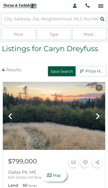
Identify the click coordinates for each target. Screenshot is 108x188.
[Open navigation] (100, 6)
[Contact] (73, 162)
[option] (54, 116)
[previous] (10, 116)
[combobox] (4, 19)
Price (18, 34)
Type (54, 34)
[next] (98, 116)
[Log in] (74, 6)
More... (90, 34)
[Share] (97, 162)
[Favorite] (85, 162)
